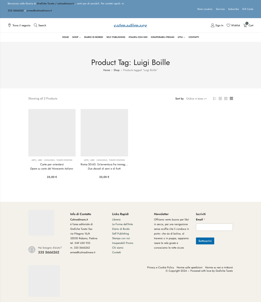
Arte (34, 160)
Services (220, 9)
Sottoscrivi (205, 241)
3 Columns (225, 98)
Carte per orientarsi (52, 164)
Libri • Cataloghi (46, 160)
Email (200, 219)
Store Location (205, 9)
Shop (117, 70)
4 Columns (231, 98)
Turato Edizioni (64, 160)
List (214, 98)
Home (106, 70)
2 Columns (220, 98)
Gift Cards (247, 9)
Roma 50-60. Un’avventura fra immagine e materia (111, 164)
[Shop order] (196, 98)
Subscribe (233, 9)
